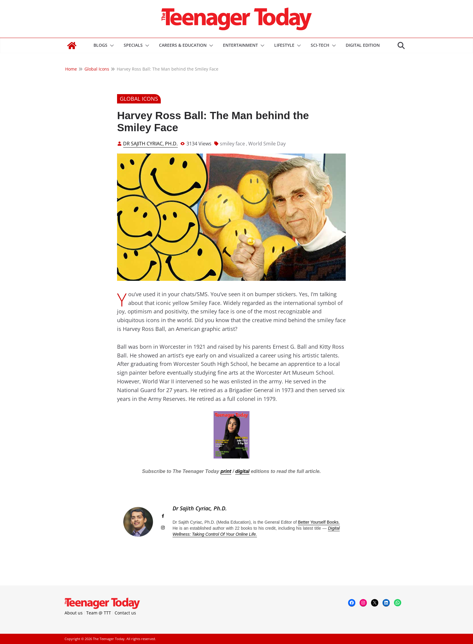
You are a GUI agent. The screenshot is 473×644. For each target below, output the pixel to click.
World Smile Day (267, 143)
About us (74, 613)
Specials (133, 45)
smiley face (232, 143)
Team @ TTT (98, 613)
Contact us (125, 613)
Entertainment (240, 45)
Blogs (100, 45)
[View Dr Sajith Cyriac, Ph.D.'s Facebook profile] (163, 516)
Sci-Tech (320, 45)
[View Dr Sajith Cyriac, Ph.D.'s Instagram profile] (163, 527)
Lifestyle (284, 45)
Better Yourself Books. (319, 522)
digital (242, 471)
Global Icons (139, 98)
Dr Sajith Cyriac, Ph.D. (150, 143)
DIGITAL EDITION (363, 45)
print (226, 471)
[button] (110, 45)
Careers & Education (183, 45)
